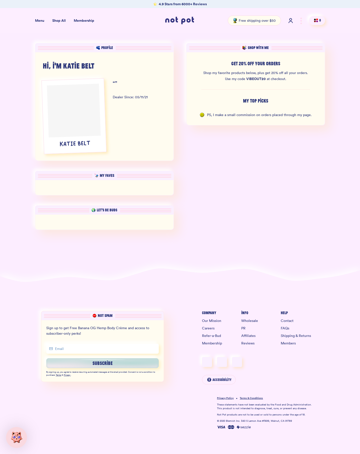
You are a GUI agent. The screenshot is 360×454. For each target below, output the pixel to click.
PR (243, 328)
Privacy (67, 375)
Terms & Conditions (251, 398)
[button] (16, 437)
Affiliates (248, 335)
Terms (58, 375)
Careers (208, 328)
